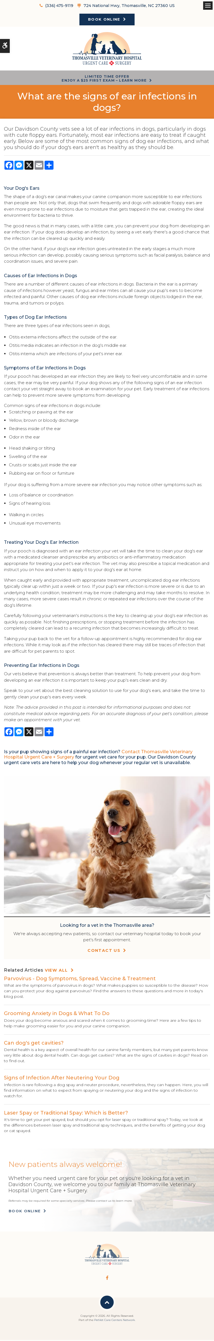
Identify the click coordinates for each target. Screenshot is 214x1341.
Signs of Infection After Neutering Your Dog (62, 1079)
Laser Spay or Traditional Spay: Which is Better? (66, 1114)
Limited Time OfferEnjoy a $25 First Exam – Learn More (104, 79)
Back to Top (107, 1303)
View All (56, 971)
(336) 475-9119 (59, 5)
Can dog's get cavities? (34, 1044)
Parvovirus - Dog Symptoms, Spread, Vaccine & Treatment (80, 979)
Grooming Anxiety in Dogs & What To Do (57, 1014)
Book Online (104, 19)
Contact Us (103, 951)
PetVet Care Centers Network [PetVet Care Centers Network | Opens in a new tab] (114, 1321)
